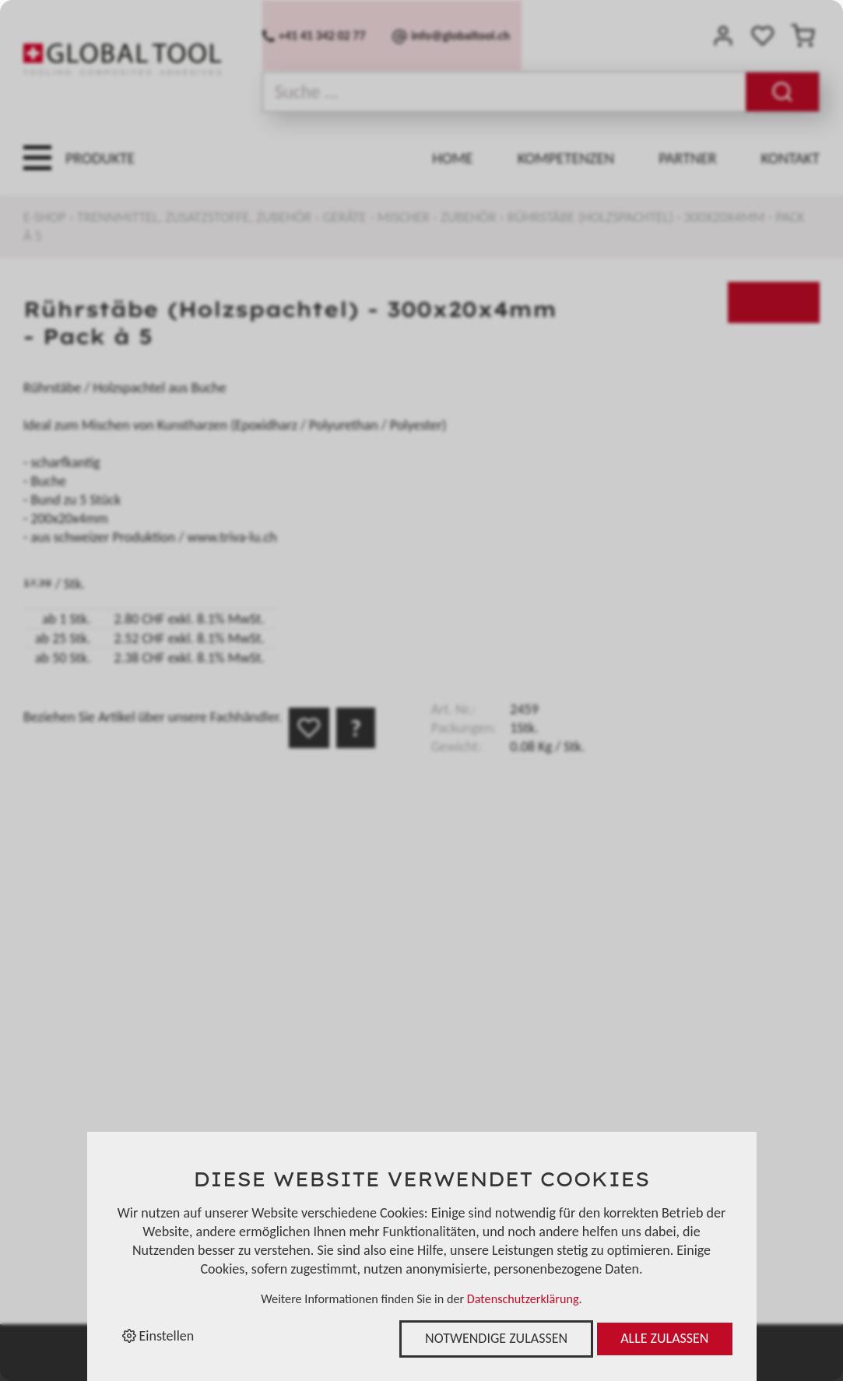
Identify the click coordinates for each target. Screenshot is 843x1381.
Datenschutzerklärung (523, 1298)
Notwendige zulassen (496, 1338)
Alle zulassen (664, 1338)
